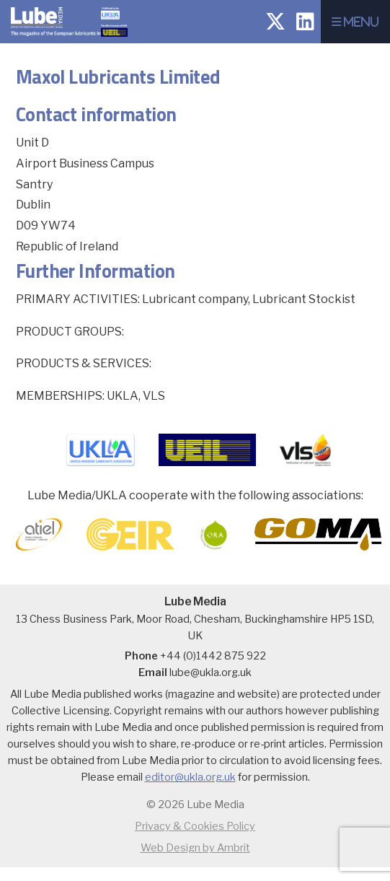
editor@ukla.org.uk (190, 777)
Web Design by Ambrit (195, 847)
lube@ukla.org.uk (210, 672)
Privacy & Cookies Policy (195, 826)
